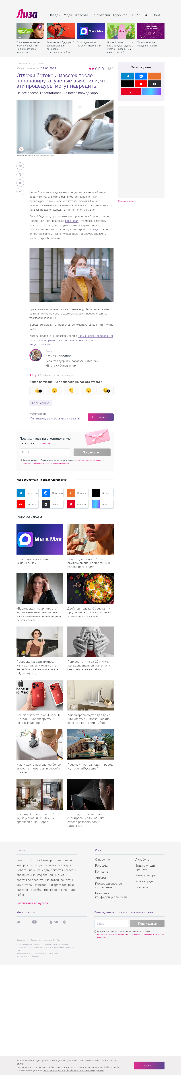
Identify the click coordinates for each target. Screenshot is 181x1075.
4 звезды (99, 68)
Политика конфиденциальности (111, 895)
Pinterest (77, 504)
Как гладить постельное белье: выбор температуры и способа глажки (39, 768)
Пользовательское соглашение (108, 885)
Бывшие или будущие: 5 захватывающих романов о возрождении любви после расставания (60, 47)
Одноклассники (78, 493)
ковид (94, 229)
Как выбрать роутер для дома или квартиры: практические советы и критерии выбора (88, 719)
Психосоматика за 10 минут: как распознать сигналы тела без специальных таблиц (88, 665)
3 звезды (96, 68)
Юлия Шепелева (27, 68)
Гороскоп (120, 15)
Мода (68, 15)
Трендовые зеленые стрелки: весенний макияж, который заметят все (28, 47)
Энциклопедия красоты (146, 867)
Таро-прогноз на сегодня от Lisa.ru (147, 44)
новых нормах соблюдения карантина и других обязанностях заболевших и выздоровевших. (71, 340)
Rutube (101, 493)
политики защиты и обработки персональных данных (73, 1070)
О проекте (102, 859)
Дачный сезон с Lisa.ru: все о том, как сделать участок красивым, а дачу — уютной (120, 47)
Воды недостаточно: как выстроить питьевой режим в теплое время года (88, 563)
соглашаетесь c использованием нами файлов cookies (90, 1067)
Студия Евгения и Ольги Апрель (44, 953)
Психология (100, 15)
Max (99, 504)
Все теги (141, 887)
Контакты (102, 871)
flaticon (35, 956)
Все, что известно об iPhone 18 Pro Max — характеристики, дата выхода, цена (38, 719)
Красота (81, 15)
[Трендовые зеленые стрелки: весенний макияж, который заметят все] (30, 31)
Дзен (50, 504)
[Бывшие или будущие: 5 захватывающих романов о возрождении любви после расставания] (61, 31)
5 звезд (103, 68)
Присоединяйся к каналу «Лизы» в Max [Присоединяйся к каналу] (34, 561)
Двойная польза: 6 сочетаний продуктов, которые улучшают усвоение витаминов (89, 612)
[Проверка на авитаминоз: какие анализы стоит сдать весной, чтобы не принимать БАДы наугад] (39, 642)
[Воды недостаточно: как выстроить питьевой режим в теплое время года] (90, 539)
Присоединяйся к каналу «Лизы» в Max (89, 44)
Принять (149, 1065)
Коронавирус (40, 403)
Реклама (101, 865)
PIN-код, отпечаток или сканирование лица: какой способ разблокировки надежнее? (86, 820)
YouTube (26, 504)
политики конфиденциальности (37, 463)
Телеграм (27, 493)
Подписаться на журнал (32, 903)
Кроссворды (144, 881)
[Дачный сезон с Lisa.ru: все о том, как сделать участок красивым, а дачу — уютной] (121, 31)
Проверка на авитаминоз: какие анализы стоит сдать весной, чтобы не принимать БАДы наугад (37, 667)
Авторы (100, 877)
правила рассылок (61, 463)
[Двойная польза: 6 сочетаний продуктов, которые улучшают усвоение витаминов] (90, 588)
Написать (103, 417)
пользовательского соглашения (89, 460)
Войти (157, 15)
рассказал (71, 220)
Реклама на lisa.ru (127, 201)
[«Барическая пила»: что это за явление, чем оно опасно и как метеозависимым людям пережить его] (39, 588)
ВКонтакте (53, 493)
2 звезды (93, 68)
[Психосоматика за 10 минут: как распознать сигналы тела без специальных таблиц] (90, 642)
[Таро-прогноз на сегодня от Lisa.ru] (151, 31)
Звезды (55, 15)
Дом (134, 15)
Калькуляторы (145, 875)
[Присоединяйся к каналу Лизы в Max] (39, 539)
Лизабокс (142, 859)
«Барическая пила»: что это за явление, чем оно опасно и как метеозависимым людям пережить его (38, 614)
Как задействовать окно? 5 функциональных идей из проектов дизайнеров (36, 818)
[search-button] (146, 15)
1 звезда (90, 68)
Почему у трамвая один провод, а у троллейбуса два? (90, 766)
